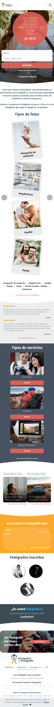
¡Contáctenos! (27, 616)
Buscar (27, 65)
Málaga (37, 678)
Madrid (42, 678)
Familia (47, 283)
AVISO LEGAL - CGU (35, 667)
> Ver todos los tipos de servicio (27, 458)
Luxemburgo (38, 696)
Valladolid (31, 678)
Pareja (10, 286)
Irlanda (19, 696)
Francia (5, 696)
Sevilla (19, 678)
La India (25, 696)
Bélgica (31, 696)
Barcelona (13, 678)
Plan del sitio (21, 667)
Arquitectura (35, 283)
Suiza (45, 696)
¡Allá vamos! (40, 642)
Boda (18, 286)
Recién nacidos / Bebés (36, 286)
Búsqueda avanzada (27, 77)
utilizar (46, 702)
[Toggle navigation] (50, 5)
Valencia (25, 678)
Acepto (25, 705)
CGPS (46, 667)
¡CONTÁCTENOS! (8, 667)
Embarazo (27, 289)
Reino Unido (12, 696)
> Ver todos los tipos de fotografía (27, 295)
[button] (4, 198)
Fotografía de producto (14, 283)
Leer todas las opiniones (27, 338)
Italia (49, 696)
